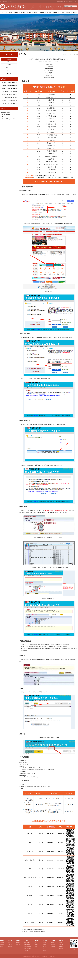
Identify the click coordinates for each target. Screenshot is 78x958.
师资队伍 (36, 942)
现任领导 (2, 944)
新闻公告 (23, 12)
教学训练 (36, 944)
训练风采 (53, 946)
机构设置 (16, 12)
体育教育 (26, 950)
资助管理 (62, 12)
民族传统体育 (27, 942)
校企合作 (55, 12)
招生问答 (9, 62)
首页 (68, 54)
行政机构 (10, 944)
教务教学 (36, 12)
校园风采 (53, 942)
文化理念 (2, 946)
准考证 (9, 70)
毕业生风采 (9, 67)
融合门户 (75, 1)
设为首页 (66, 1)
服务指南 (75, 12)
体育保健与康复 (27, 946)
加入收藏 (70, 1)
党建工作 (42, 12)
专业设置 (29, 12)
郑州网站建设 (52, 956)
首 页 (3, 12)
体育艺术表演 (27, 944)
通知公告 (18, 944)
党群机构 (10, 942)
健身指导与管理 (27, 948)
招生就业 (49, 12)
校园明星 (53, 944)
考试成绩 (9, 73)
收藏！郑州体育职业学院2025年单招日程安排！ (35, 929)
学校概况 (10, 12)
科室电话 (61, 944)
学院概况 (2, 942)
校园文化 (68, 12)
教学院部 (10, 946)
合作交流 (61, 948)
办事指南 (61, 946)
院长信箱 (61, 942)
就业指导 (9, 64)
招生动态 (9, 59)
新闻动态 (18, 942)
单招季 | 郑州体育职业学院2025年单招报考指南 (34, 931)
